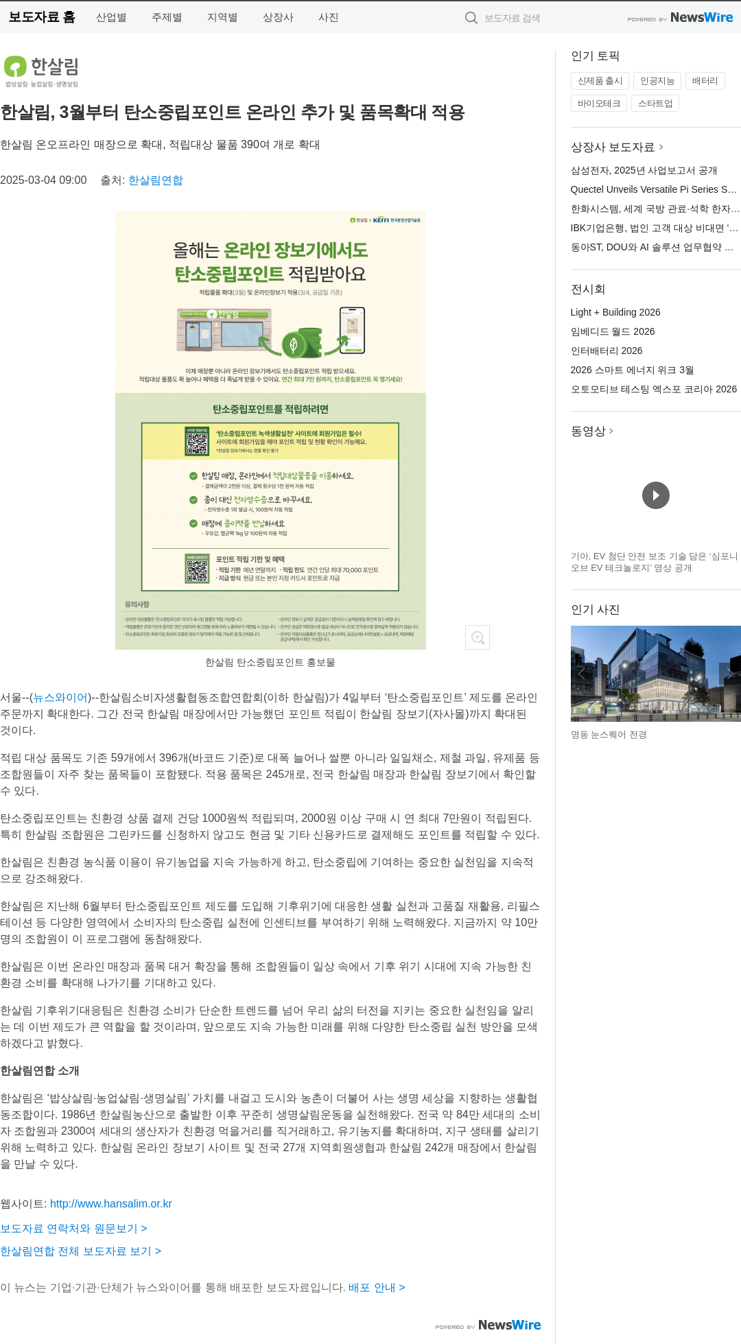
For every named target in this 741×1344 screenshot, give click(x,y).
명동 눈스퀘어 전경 (609, 734)
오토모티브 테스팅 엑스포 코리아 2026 (654, 389)
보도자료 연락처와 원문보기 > (74, 1228)
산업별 (111, 17)
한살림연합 (155, 180)
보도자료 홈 (41, 17)
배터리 (705, 80)
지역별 (222, 17)
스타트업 (655, 103)
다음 (730, 674)
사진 (328, 17)
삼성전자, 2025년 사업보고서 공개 (644, 170)
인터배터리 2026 (607, 350)
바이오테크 (599, 103)
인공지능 (657, 80)
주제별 (167, 17)
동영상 (588, 431)
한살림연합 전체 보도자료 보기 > (80, 1251)
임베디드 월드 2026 (613, 331)
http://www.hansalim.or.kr (111, 1204)
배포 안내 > (377, 1287)
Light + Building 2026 (616, 312)
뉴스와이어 (60, 697)
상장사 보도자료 (613, 147)
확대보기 (477, 637)
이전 (582, 674)
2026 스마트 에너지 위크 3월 (633, 369)
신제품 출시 (600, 80)
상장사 (278, 17)
